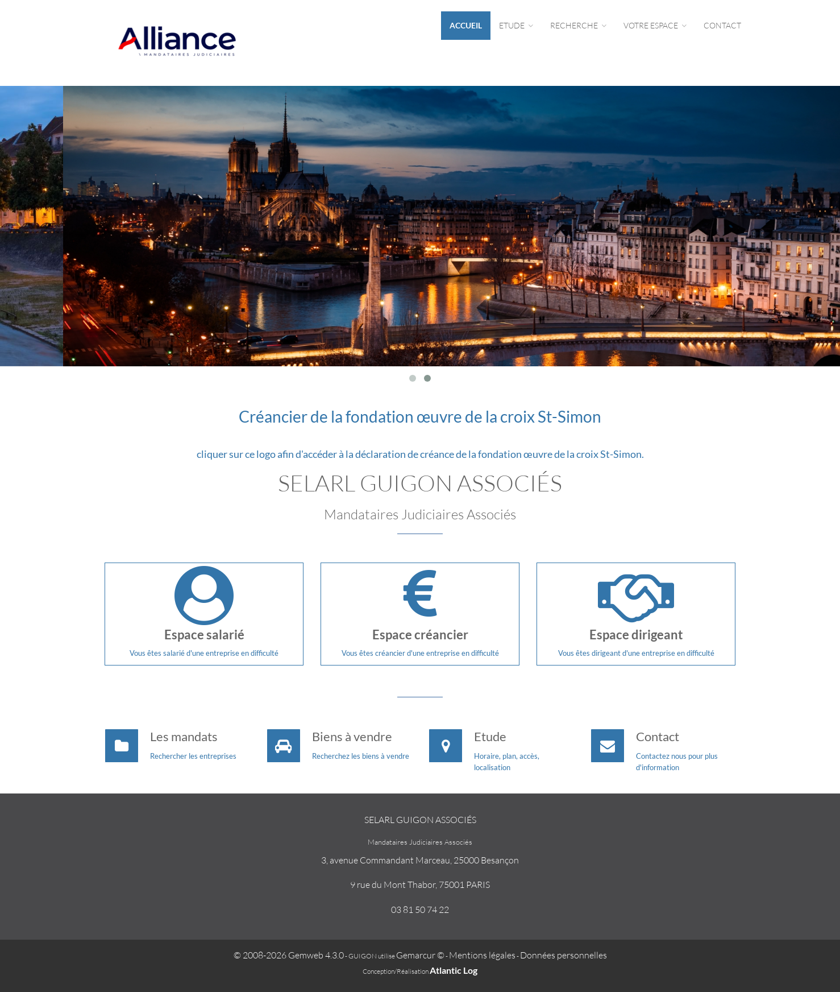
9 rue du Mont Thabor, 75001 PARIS (420, 884)
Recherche (578, 25)
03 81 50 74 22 (420, 909)
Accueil (466, 25)
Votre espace (655, 25)
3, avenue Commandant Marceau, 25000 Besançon (420, 860)
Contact (722, 25)
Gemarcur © (420, 955)
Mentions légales (482, 955)
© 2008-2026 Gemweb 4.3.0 (289, 955)
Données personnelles (563, 955)
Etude (516, 25)
